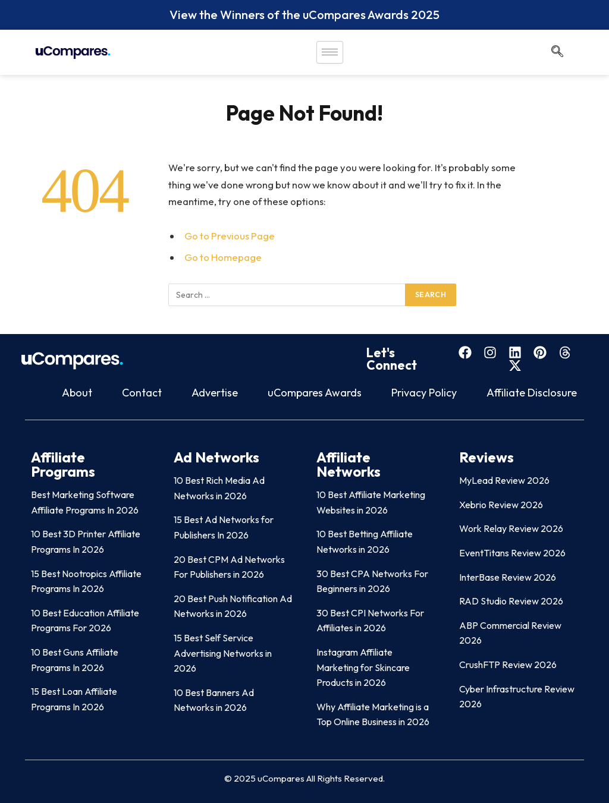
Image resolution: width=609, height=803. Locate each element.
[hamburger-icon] (329, 52)
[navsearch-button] (557, 52)
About (77, 392)
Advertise (215, 392)
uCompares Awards (315, 392)
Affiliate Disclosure (531, 392)
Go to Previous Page (229, 235)
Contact (142, 392)
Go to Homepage (223, 257)
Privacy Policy (424, 392)
